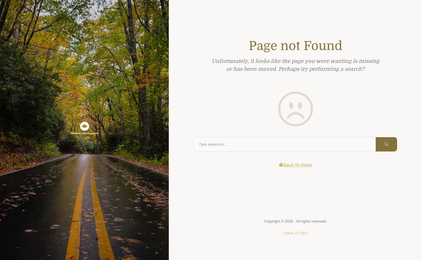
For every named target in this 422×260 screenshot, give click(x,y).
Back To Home (295, 165)
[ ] (295, 233)
